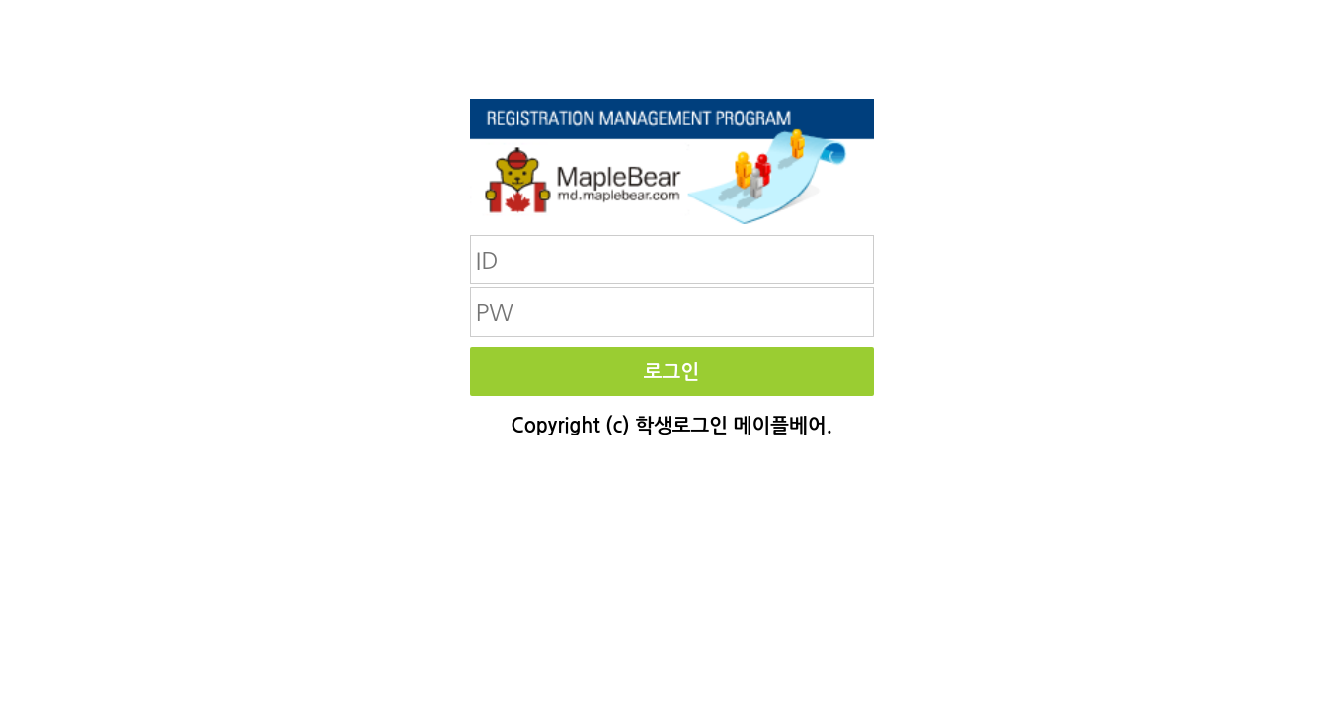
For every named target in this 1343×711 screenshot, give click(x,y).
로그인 (671, 372)
